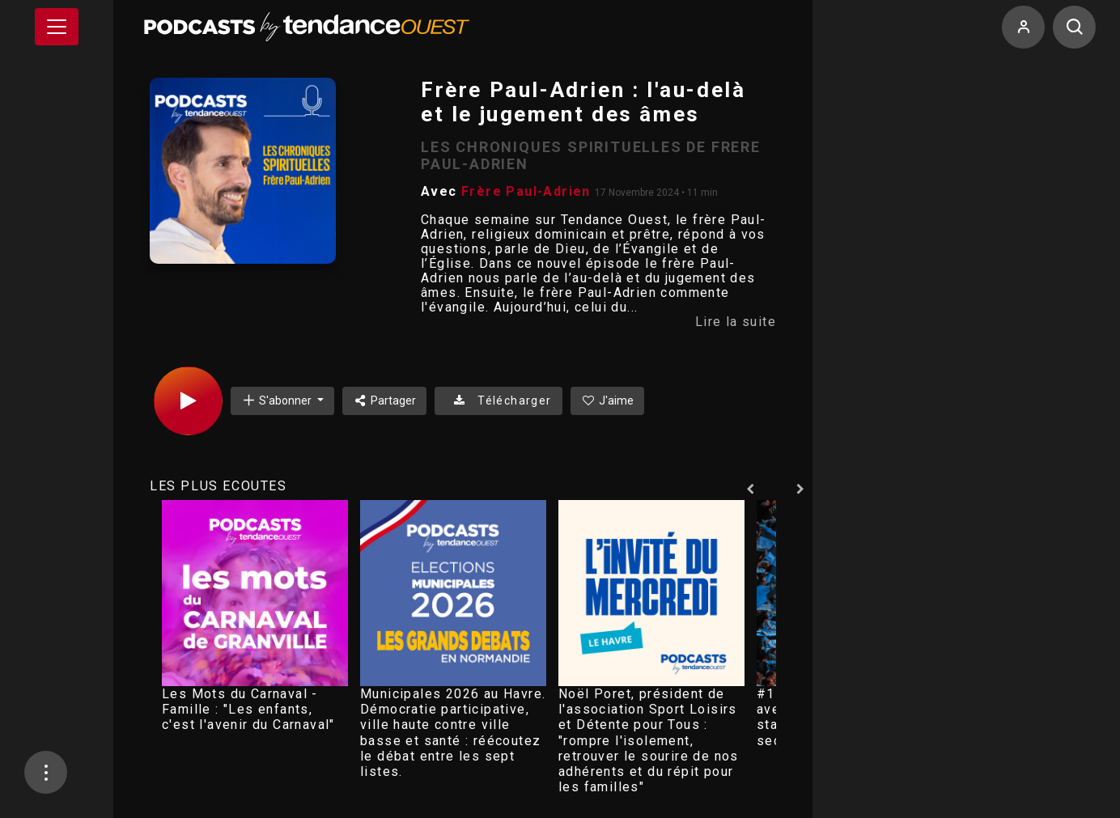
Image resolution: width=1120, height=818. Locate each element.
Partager (385, 400)
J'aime (607, 400)
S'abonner (277, 400)
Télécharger (498, 400)
